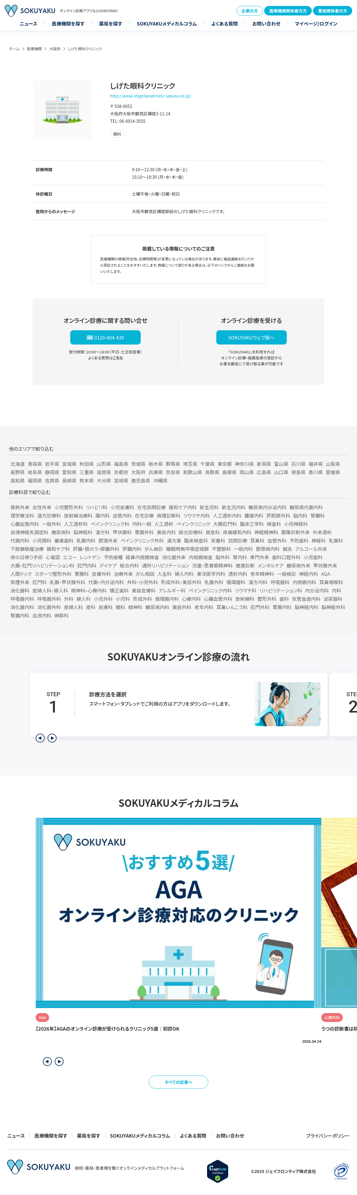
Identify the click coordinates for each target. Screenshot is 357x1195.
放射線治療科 (78, 515)
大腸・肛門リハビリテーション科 (42, 565)
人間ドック (21, 573)
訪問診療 (237, 540)
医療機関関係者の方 (288, 11)
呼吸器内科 (22, 598)
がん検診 (154, 548)
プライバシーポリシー (328, 1135)
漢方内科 (257, 582)
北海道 (17, 463)
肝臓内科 (132, 548)
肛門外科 (260, 607)
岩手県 (52, 463)
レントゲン (90, 557)
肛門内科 (86, 565)
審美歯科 (63, 540)
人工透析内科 (227, 515)
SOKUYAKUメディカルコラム (167, 23)
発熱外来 (19, 507)
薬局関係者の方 (332, 11)
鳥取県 (212, 472)
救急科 (213, 532)
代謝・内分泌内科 (106, 582)
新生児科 (209, 507)
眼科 (120, 607)
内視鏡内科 (304, 582)
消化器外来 (174, 557)
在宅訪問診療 (151, 507)
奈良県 (173, 472)
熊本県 (86, 480)
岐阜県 (35, 472)
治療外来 (123, 573)
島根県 (229, 472)
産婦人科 (73, 607)
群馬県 (173, 463)
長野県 (17, 472)
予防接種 (113, 557)
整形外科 (266, 598)
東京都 (224, 463)
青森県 (35, 463)
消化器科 (19, 590)
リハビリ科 (96, 507)
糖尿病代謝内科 (306, 507)
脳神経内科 (306, 607)
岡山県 (246, 472)
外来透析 (322, 532)
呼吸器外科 (49, 598)
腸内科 (102, 515)
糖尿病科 (61, 532)
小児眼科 (41, 540)
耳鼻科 (257, 540)
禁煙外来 (19, 582)
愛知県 (69, 472)
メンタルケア (271, 565)
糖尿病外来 (298, 565)
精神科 (135, 607)
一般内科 (243, 548)
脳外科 (223, 557)
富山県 (281, 463)
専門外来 (259, 557)
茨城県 (138, 463)
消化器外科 (49, 607)
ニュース (28, 23)
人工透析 (163, 523)
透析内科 (237, 573)
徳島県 (298, 472)
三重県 (86, 472)
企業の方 (250, 11)
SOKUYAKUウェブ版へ (251, 337)
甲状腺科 (122, 532)
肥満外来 (108, 540)
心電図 (53, 557)
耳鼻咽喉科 (331, 582)
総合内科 (129, 565)
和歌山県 (192, 472)
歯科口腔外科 (286, 557)
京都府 (121, 472)
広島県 (264, 472)
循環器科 (235, 582)
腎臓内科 (19, 615)
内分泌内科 (317, 590)
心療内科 (191, 598)
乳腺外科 (213, 582)
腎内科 (240, 557)
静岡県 (52, 472)
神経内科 (308, 573)
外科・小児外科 (142, 582)
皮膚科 (105, 607)
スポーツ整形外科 (53, 573)
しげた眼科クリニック (85, 48)
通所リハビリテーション (165, 565)
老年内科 (203, 607)
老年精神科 (262, 573)
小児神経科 (296, 523)
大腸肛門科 (225, 523)
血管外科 (276, 540)
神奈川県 (244, 463)
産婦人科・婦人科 (50, 590)
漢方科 (102, 532)
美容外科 (181, 607)
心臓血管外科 (218, 598)
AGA (325, 573)
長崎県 (69, 480)
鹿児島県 (140, 480)
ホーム (14, 48)
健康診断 (245, 565)
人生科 (164, 573)
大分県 (104, 480)
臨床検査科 (196, 540)
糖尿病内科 (157, 607)
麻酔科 (61, 615)
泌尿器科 (332, 598)
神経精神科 (266, 532)
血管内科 (122, 515)
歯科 (284, 598)
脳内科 (300, 515)
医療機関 (34, 48)
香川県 (316, 472)
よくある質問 (224, 23)
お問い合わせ (266, 23)
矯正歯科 (119, 590)
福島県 (121, 463)
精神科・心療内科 (89, 590)
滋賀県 (104, 472)
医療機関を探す (68, 23)
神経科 (318, 540)
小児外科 (103, 598)
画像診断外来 (295, 532)
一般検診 (286, 573)
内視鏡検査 (200, 557)
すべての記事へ (178, 1082)
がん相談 (145, 573)
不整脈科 (221, 548)
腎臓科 (318, 515)
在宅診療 (144, 515)
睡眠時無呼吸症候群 (187, 548)
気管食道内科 (306, 598)
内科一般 (141, 523)
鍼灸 (287, 548)
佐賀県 (52, 480)
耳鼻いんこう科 (232, 607)
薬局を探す (110, 23)
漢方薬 (174, 540)
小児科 (123, 598)
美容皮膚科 (144, 590)
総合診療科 (191, 532)
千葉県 (207, 463)
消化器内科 (22, 607)
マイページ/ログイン (316, 23)
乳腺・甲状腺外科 (67, 582)
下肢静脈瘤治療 (27, 548)
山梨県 (333, 463)
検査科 (274, 523)
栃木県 (155, 463)
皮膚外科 (101, 573)
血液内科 (41, 615)
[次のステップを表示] (52, 738)
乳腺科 (336, 540)
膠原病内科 (268, 548)
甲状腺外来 (325, 565)
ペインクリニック (193, 523)
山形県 (104, 463)
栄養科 (218, 540)
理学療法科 (22, 515)
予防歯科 (299, 540)
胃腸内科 (282, 607)
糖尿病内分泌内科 (267, 507)
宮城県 (69, 463)
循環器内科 (167, 598)
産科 (90, 607)
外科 (68, 598)
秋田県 (86, 463)
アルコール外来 (311, 548)
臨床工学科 (252, 523)
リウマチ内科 (197, 515)
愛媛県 (333, 472)
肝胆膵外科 (278, 515)
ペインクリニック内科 (210, 590)
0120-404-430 (109, 337)
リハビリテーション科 (280, 590)
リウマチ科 (245, 590)
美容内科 (166, 532)
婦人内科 (184, 573)
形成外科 (142, 598)
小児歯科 (313, 557)
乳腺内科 (85, 540)
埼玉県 (190, 463)
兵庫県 (155, 472)
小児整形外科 (68, 507)
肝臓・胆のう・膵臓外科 (96, 548)
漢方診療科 (49, 515)
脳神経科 (83, 532)
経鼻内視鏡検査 (142, 557)
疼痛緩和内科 (237, 532)
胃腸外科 (144, 532)
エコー (70, 557)
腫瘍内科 (254, 515)
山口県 (281, 472)
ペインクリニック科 (110, 523)
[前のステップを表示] (40, 738)
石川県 (298, 463)
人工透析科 (76, 523)
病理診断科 (169, 515)
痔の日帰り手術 (26, 557)
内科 (336, 590)
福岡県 (35, 480)
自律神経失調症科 (29, 532)
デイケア (108, 565)
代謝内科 (19, 540)
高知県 (17, 480)
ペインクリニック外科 (142, 540)
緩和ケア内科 (183, 507)
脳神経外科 (333, 607)
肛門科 (39, 582)
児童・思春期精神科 (212, 565)
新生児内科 (233, 507)
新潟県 (264, 463)
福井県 (316, 463)
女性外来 (41, 507)
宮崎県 (121, 480)
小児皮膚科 (122, 507)
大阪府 (55, 48)
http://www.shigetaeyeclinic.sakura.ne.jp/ (150, 96)
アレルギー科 (172, 590)
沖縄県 (160, 480)
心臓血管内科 (24, 523)
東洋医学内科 (211, 573)
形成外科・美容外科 (181, 582)
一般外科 (51, 523)
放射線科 (244, 598)
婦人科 (83, 598)
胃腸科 (82, 573)
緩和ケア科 (58, 548)
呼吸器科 (279, 582)
